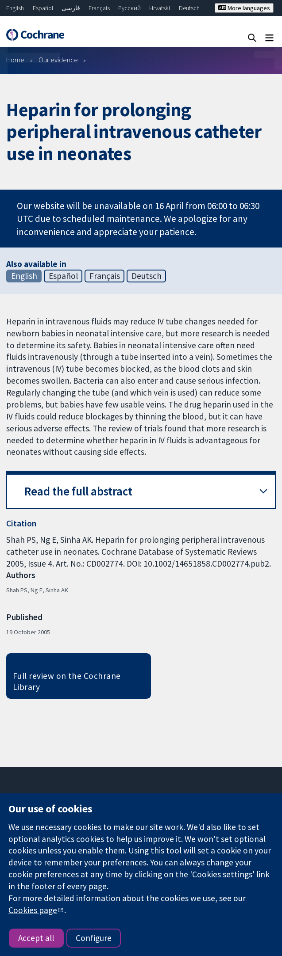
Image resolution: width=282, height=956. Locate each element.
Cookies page (32, 910)
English (15, 8)
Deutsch (189, 8)
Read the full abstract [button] (78, 491)
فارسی (71, 8)
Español (43, 8)
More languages (244, 8)
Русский (129, 8)
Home (15, 59)
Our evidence (58, 59)
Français (99, 8)
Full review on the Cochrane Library (67, 681)
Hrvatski (159, 8)
